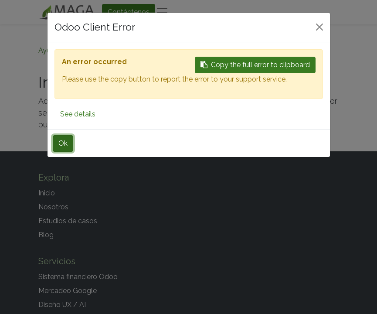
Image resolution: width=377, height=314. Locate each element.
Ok (63, 143)
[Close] (319, 27)
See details (77, 114)
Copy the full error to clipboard (255, 65)
